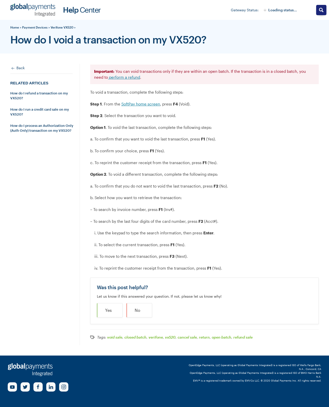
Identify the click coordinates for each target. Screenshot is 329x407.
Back (17, 68)
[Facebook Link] (38, 387)
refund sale (243, 337)
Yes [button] (108, 310)
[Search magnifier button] (321, 10)
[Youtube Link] (12, 387)
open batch (221, 337)
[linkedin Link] (51, 387)
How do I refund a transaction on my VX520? (39, 95)
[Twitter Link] (25, 387)
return (204, 337)
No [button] (137, 310)
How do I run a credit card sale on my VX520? (39, 112)
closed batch (135, 337)
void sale (114, 337)
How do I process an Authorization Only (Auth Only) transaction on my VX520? (41, 128)
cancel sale (187, 337)
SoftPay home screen (140, 104)
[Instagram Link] (63, 387)
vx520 (170, 337)
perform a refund (124, 77)
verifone (156, 337)
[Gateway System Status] (280, 10)
